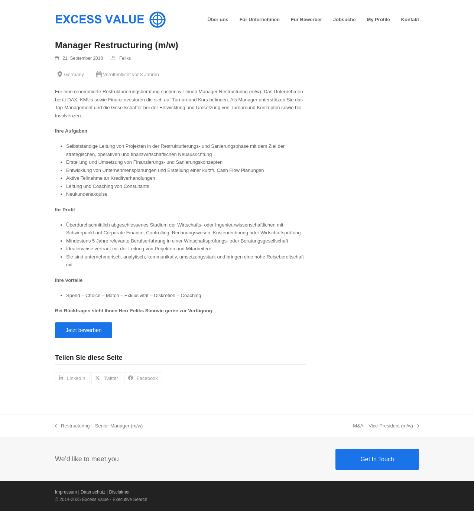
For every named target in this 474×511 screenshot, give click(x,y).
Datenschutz (93, 492)
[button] (72, 378)
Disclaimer (119, 492)
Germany (74, 74)
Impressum (66, 492)
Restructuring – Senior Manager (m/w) (99, 426)
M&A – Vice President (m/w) (386, 426)
